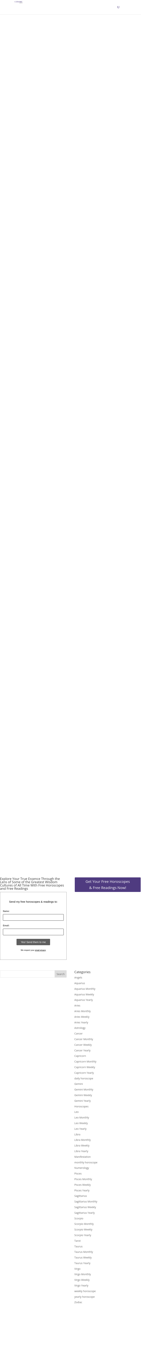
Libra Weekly (81, 1145)
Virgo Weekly (82, 1280)
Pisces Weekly (82, 1184)
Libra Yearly (81, 1151)
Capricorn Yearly (84, 1072)
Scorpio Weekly (83, 1229)
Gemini (78, 1084)
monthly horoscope (85, 1162)
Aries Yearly (81, 1022)
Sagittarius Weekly (85, 1207)
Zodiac (78, 1302)
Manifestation (82, 1156)
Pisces (78, 1173)
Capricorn (80, 1056)
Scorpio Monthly (84, 1224)
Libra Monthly (82, 1140)
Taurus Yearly (82, 1263)
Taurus (78, 1246)
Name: (6, 911)
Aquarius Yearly (83, 1000)
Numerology (81, 1168)
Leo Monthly (81, 1117)
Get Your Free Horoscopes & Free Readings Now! (107, 884)
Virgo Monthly (82, 1274)
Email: (6, 925)
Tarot (77, 1240)
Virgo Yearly (81, 1285)
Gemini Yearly (82, 1100)
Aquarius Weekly (84, 994)
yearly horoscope (84, 1296)
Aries (77, 1005)
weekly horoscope (85, 1291)
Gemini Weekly (83, 1095)
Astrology (79, 1028)
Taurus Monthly (83, 1252)
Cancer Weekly (83, 1044)
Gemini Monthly (83, 1089)
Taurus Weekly (83, 1257)
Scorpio (78, 1218)
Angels (78, 977)
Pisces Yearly (81, 1190)
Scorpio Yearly (82, 1235)
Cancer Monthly (83, 1039)
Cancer (78, 1033)
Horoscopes (81, 1106)
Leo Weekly (81, 1123)
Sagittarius (80, 1196)
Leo (76, 1112)
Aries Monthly (82, 1011)
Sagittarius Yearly (84, 1212)
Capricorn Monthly (85, 1061)
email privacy (40, 950)
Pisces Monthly (83, 1179)
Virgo (77, 1268)
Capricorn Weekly (84, 1067)
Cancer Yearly (82, 1050)
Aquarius (79, 983)
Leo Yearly (80, 1128)
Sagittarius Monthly (85, 1201)
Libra (77, 1134)
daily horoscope (83, 1078)
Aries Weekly (81, 1016)
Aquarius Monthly (84, 988)
